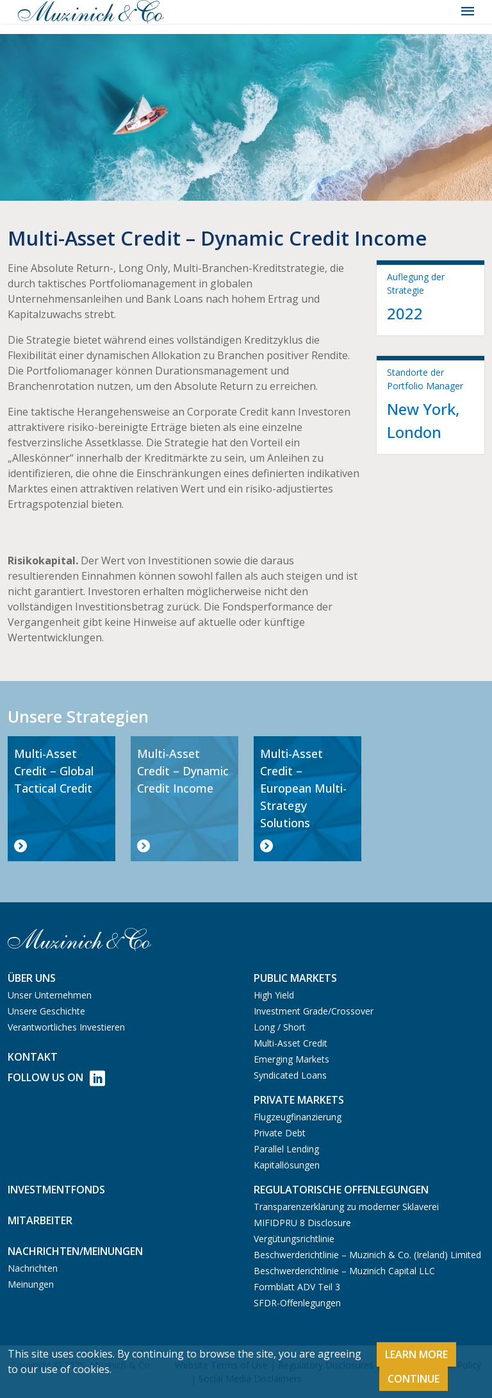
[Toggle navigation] (467, 11)
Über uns (32, 978)
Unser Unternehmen (50, 995)
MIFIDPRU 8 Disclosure (302, 1223)
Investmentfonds (56, 1190)
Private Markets (299, 1100)
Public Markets (295, 978)
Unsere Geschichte (46, 1011)
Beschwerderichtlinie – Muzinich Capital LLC (344, 1271)
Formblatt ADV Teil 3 (297, 1287)
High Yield (274, 995)
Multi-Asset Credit (290, 1043)
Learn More (416, 1354)
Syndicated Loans (290, 1075)
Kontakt (33, 1057)
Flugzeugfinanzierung (297, 1117)
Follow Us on (56, 1078)
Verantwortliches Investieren (66, 1027)
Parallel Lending (286, 1149)
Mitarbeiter (40, 1220)
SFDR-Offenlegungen (297, 1303)
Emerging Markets (291, 1059)
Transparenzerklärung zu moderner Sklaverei (346, 1206)
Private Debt (280, 1133)
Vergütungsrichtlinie (294, 1239)
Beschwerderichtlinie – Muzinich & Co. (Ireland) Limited (367, 1255)
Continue (413, 1379)
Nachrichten (33, 1268)
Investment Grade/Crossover (313, 1011)
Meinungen (31, 1284)
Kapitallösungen (287, 1165)
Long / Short (280, 1027)
